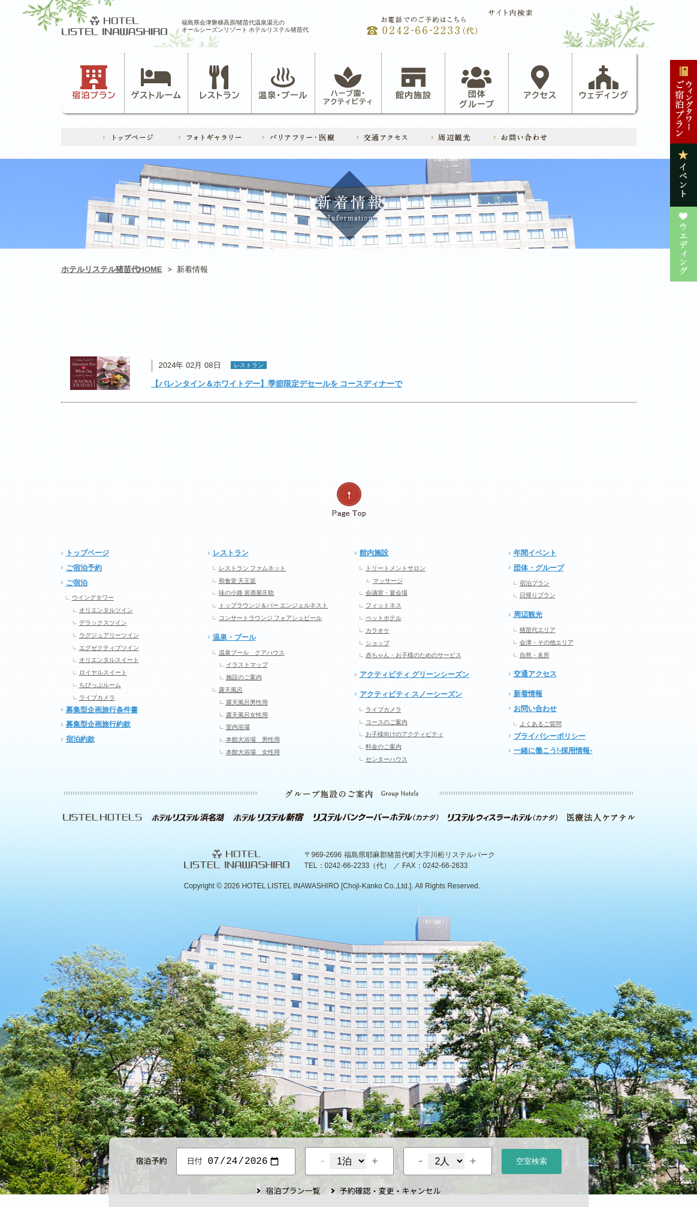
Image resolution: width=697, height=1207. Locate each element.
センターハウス (387, 759)
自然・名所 (535, 655)
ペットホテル (384, 618)
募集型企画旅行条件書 (102, 710)
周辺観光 (528, 614)
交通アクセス (535, 674)
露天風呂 (231, 689)
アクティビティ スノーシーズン (411, 694)
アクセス (540, 82)
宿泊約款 (80, 739)
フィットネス (384, 605)
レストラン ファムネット (252, 568)
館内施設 (414, 82)
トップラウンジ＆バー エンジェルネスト (273, 605)
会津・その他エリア (547, 642)
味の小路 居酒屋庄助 (246, 592)
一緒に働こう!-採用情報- (553, 750)
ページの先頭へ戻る (348, 500)
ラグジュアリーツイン (109, 635)
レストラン (219, 82)
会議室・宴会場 (387, 592)
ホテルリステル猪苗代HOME (111, 269)
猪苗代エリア (538, 630)
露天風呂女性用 (247, 715)
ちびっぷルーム (100, 685)
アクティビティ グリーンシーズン (414, 674)
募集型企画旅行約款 (98, 724)
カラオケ (378, 630)
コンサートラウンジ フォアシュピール (270, 618)
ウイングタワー (93, 597)
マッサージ (388, 580)
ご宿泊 (76, 583)
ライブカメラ (97, 697)
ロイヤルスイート (103, 672)
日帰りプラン (538, 595)
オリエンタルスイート (109, 660)
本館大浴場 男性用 (253, 739)
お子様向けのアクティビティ (404, 734)
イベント (463, 320)
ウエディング (578, 320)
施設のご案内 (244, 677)
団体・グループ (539, 568)
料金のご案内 (384, 746)
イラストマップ (247, 664)
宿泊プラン (94, 82)
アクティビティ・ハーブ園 (233, 320)
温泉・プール (282, 82)
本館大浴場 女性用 (253, 752)
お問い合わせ (535, 708)
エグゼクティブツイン (109, 648)
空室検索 (531, 1159)
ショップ (378, 643)
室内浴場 (238, 727)
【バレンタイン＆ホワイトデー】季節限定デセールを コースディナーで (277, 383)
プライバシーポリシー (550, 736)
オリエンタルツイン (106, 610)
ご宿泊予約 (84, 568)
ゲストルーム (156, 82)
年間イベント (535, 553)
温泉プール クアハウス (252, 652)
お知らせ (118, 320)
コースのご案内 (387, 722)
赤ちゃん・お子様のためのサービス (413, 655)
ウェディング (604, 82)
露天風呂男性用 (247, 702)
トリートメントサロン (396, 568)
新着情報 (528, 693)
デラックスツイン (103, 622)
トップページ (87, 553)
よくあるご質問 (541, 724)
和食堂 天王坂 (238, 580)
